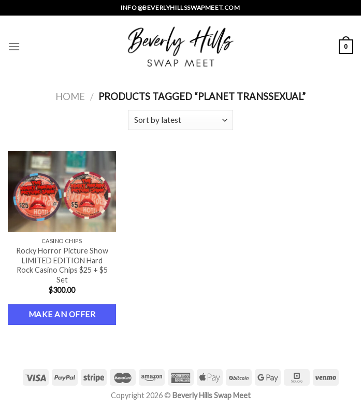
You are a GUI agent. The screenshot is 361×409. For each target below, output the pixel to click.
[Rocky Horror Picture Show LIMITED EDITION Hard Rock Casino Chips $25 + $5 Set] (62, 191)
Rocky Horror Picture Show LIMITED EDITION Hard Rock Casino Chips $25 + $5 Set (62, 265)
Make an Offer (61, 314)
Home (70, 96)
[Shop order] (180, 120)
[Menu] (14, 46)
